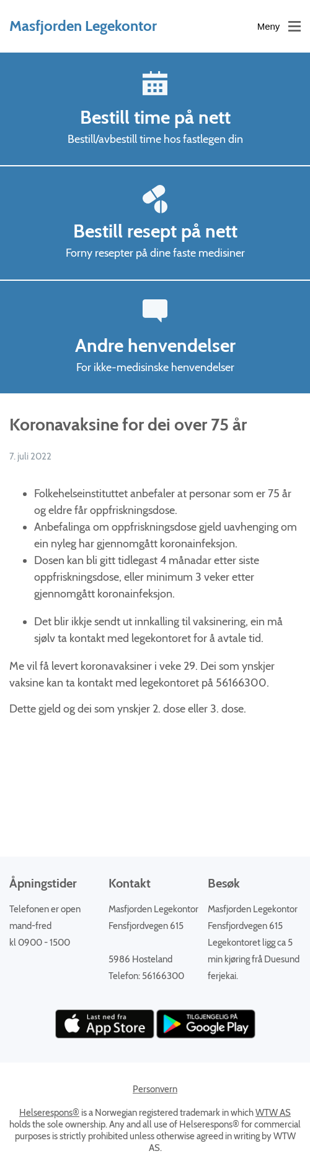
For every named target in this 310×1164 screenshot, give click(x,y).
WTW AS (273, 1112)
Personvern (155, 1089)
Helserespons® (49, 1112)
